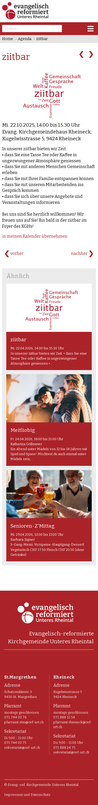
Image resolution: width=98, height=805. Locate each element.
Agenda (24, 39)
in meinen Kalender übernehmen (34, 236)
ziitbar (42, 39)
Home (7, 39)
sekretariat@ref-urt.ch (22, 748)
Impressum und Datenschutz (27, 795)
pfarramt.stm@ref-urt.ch (24, 722)
